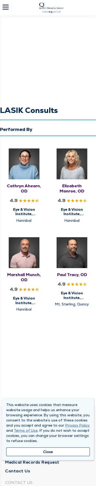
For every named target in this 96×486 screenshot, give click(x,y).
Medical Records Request (32, 462)
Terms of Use (26, 430)
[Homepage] (51, 8)
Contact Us (17, 471)
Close (48, 451)
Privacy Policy (77, 425)
